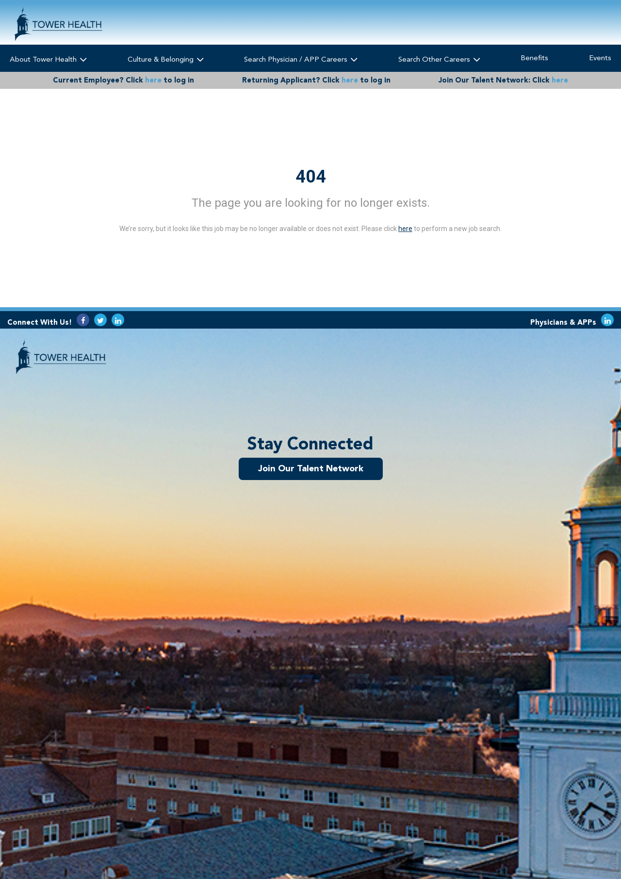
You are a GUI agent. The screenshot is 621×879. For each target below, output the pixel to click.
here (153, 80)
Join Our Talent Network (310, 468)
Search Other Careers (439, 59)
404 (310, 176)
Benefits (534, 57)
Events (600, 57)
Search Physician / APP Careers (301, 59)
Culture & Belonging (166, 59)
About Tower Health (48, 59)
